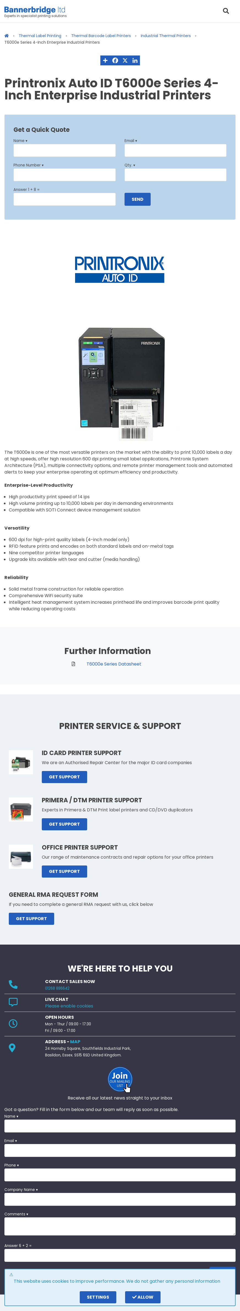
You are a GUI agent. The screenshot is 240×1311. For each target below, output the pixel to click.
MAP (75, 1042)
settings (98, 1297)
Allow (142, 1297)
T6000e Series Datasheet (114, 664)
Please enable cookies (69, 1006)
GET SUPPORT (64, 777)
